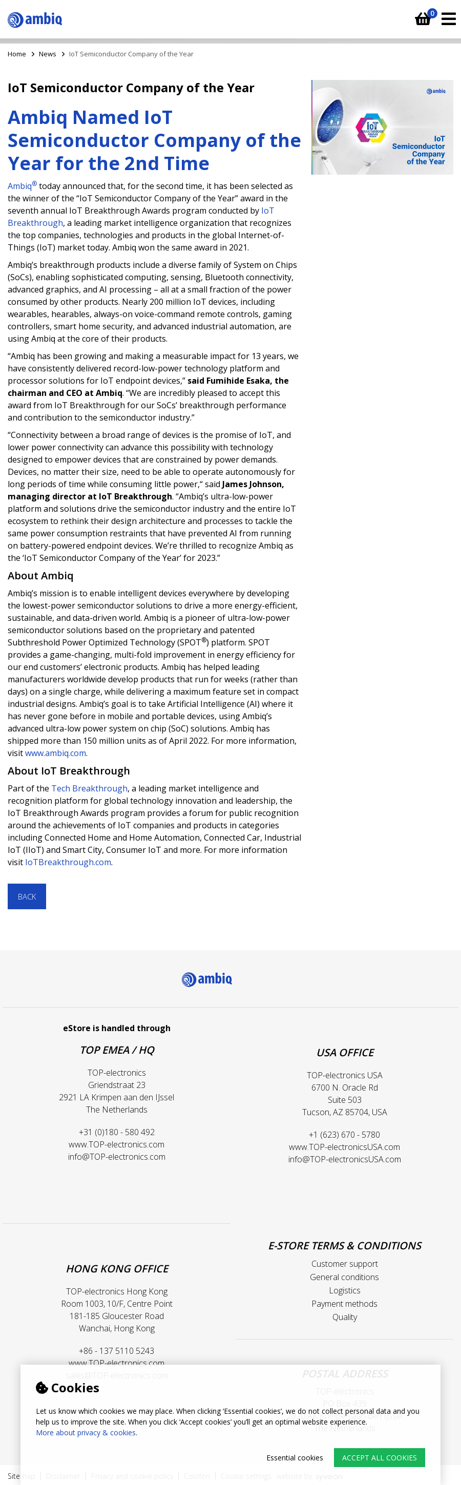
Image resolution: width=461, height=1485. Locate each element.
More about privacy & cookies (86, 1432)
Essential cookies (294, 1457)
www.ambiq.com (55, 753)
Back (27, 896)
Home (17, 53)
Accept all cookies (379, 1457)
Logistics (345, 1290)
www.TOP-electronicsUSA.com (344, 1147)
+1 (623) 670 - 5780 (344, 1134)
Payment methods (344, 1303)
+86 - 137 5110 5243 (116, 1350)
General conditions (344, 1277)
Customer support (344, 1263)
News (47, 53)
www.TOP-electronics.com (116, 1144)
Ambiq (22, 186)
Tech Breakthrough (89, 788)
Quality (344, 1317)
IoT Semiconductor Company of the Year (131, 53)
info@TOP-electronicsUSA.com (344, 1159)
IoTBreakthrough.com (68, 862)
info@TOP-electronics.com (116, 1156)
